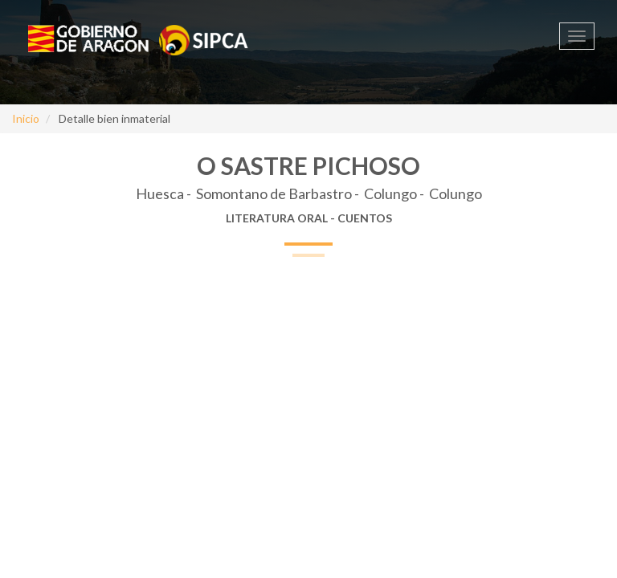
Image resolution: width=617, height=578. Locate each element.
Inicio (25, 118)
